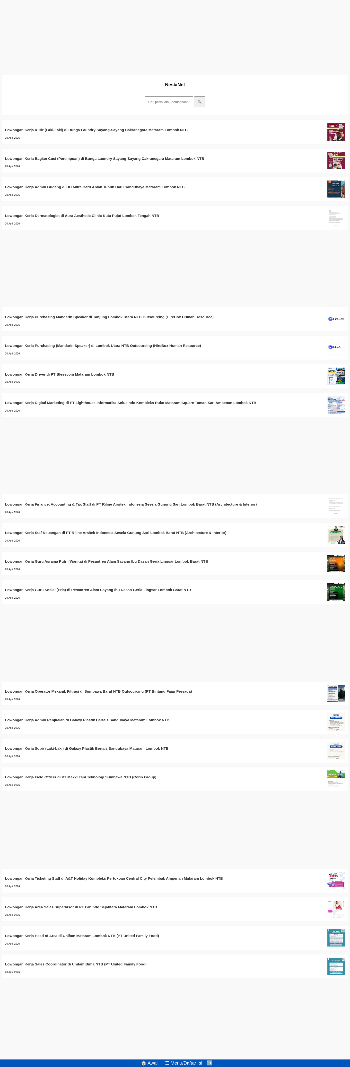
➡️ (209, 1063)
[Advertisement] (148, 36)
